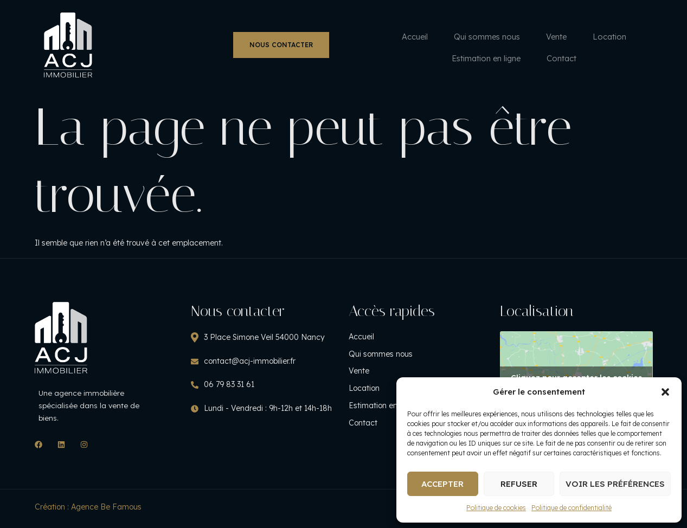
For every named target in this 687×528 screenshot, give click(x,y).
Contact (536, 37)
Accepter (442, 484)
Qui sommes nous (250, 37)
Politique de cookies (496, 508)
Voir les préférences (615, 484)
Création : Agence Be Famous (88, 510)
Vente (322, 37)
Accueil (176, 37)
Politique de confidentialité (571, 508)
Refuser (518, 484)
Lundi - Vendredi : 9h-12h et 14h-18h (266, 403)
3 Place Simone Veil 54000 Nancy (263, 332)
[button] (665, 392)
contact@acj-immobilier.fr (248, 355)
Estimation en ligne (457, 37)
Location (378, 37)
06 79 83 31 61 (227, 379)
